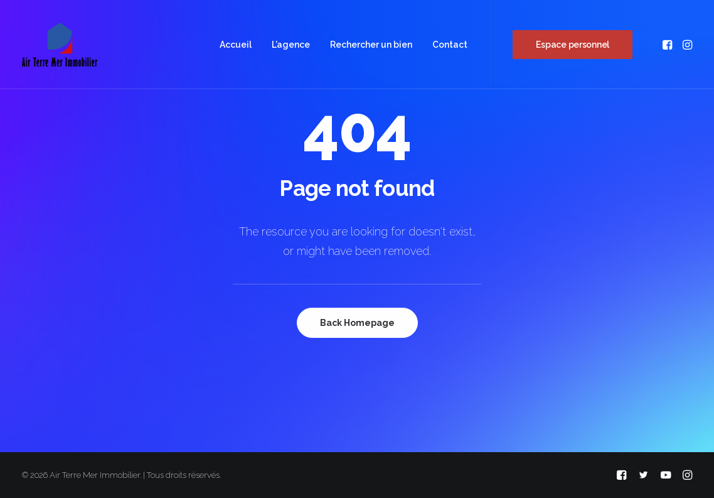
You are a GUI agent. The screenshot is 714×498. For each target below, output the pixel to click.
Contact (449, 45)
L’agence (291, 45)
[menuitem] (235, 44)
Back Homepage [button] (357, 323)
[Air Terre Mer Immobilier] (59, 45)
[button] (668, 44)
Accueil (236, 45)
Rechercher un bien (371, 45)
